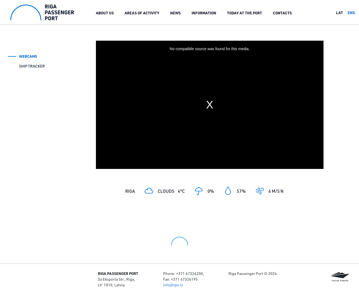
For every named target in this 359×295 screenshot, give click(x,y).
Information (204, 12)
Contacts (282, 12)
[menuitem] (105, 12)
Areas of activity (142, 12)
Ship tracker (32, 66)
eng (351, 12)
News (175, 12)
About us (105, 12)
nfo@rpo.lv (173, 284)
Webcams (28, 56)
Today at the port (244, 12)
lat (339, 12)
